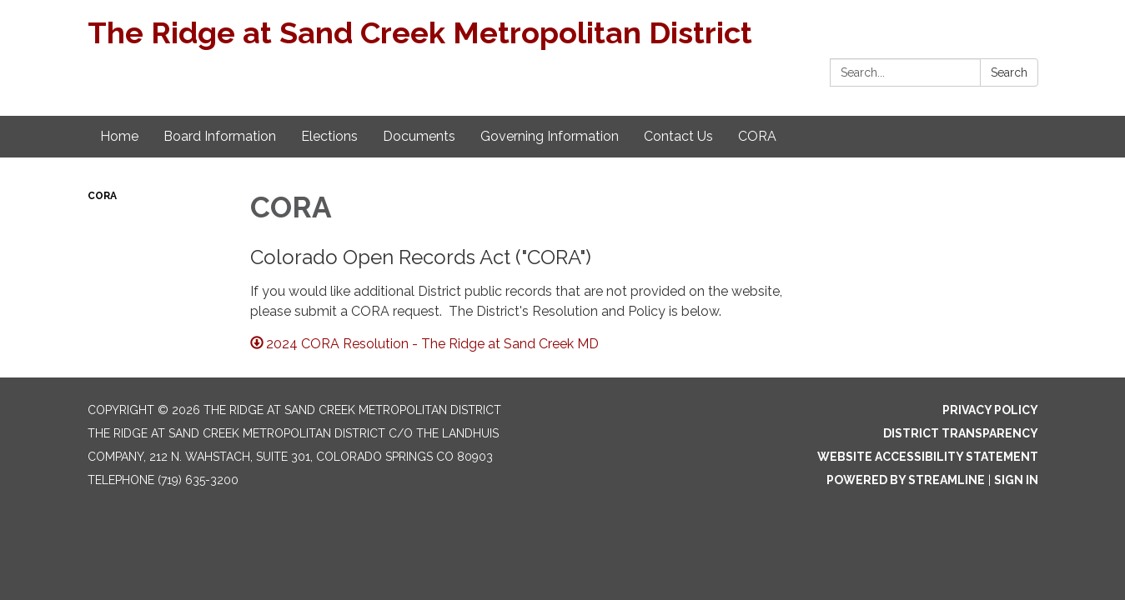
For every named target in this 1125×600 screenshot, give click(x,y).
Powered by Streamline (905, 480)
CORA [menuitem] (757, 136)
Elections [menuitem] (329, 136)
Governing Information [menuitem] (549, 136)
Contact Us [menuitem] (678, 136)
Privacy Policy (990, 410)
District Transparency (960, 433)
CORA (102, 196)
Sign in (1016, 480)
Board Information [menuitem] (219, 136)
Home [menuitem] (119, 136)
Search (1009, 72)
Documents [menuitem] (419, 136)
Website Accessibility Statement (927, 456)
